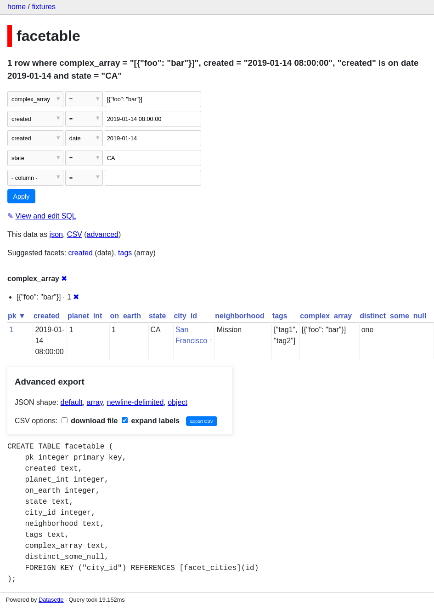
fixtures (44, 7)
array (95, 402)
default (72, 402)
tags (125, 253)
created (80, 253)
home (16, 7)
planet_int (85, 316)
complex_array (326, 316)
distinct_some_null (393, 316)
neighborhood (240, 316)
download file (90, 421)
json (56, 234)
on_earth (125, 316)
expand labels (151, 421)
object (177, 402)
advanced (102, 234)
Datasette (51, 599)
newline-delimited (135, 402)
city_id (185, 316)
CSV (74, 234)
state (157, 316)
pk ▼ (17, 316)
